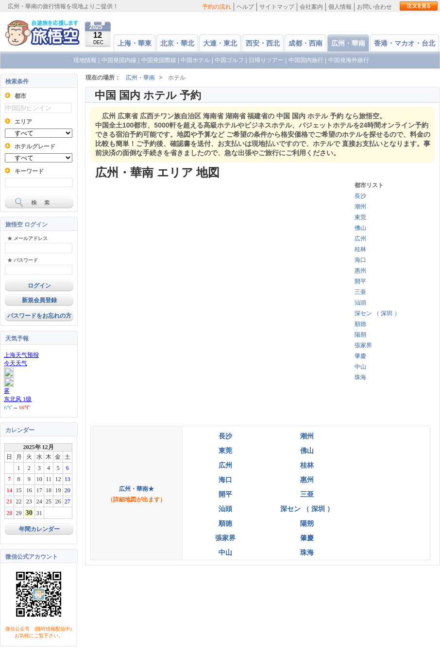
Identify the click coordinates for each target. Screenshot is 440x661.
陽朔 (360, 334)
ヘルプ (245, 6)
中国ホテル (195, 60)
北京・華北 (177, 43)
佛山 (360, 228)
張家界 (363, 345)
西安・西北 (263, 43)
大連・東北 (220, 43)
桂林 (360, 249)
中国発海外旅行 (348, 60)
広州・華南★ (136, 488)
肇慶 (360, 356)
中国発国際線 (158, 60)
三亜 (360, 292)
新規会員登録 (39, 300)
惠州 (360, 270)
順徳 (360, 324)
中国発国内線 (119, 60)
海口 (360, 260)
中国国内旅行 (305, 60)
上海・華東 (135, 43)
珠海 (360, 377)
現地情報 (85, 60)
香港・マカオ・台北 (404, 43)
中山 (360, 366)
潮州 (360, 206)
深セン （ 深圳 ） (377, 313)
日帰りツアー (266, 60)
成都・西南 (305, 43)
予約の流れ (216, 6)
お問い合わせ (374, 6)
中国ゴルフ (230, 60)
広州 (360, 238)
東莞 (360, 217)
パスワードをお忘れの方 (39, 315)
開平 (360, 281)
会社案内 (311, 6)
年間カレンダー (39, 529)
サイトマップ (276, 6)
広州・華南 (348, 43)
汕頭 (360, 302)
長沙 (360, 196)
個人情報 (340, 6)
